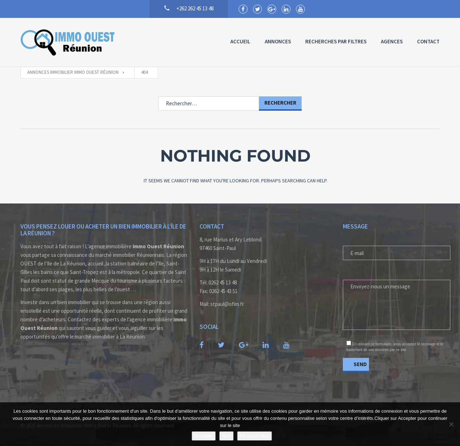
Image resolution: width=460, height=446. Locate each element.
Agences (392, 41)
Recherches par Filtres (335, 41)
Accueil (240, 41)
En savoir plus (254, 435)
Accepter (204, 435)
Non (226, 435)
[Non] (451, 424)
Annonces (278, 41)
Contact (428, 41)
